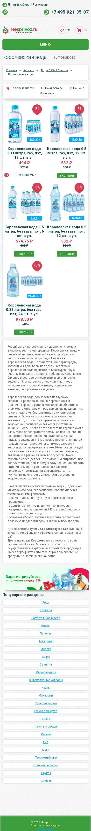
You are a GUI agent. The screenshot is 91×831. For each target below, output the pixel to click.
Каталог (28, 70)
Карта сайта (45, 829)
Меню (45, 44)
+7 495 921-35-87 (70, 12)
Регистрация (41, 4)
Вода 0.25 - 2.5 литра (54, 70)
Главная (11, 70)
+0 (68, 29)
